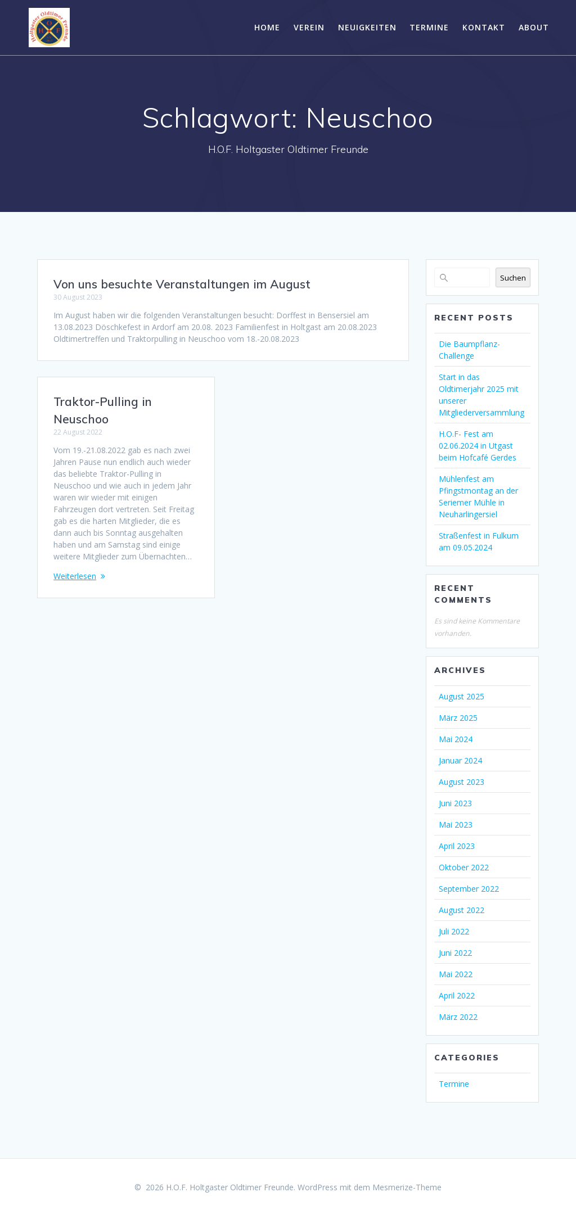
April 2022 (457, 995)
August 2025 (461, 696)
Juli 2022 (454, 931)
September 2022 (469, 888)
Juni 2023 (455, 803)
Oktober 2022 (464, 867)
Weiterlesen (74, 576)
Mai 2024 (455, 739)
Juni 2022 (455, 952)
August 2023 (461, 781)
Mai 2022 (455, 974)
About (534, 27)
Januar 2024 (460, 760)
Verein (309, 27)
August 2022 (461, 910)
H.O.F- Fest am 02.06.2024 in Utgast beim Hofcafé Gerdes (477, 445)
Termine (429, 27)
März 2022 (458, 1016)
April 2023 (457, 846)
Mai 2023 (455, 824)
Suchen (513, 278)
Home (267, 27)
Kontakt (483, 27)
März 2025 (458, 717)
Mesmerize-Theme (407, 1187)
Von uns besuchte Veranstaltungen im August (181, 284)
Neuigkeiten (367, 27)
